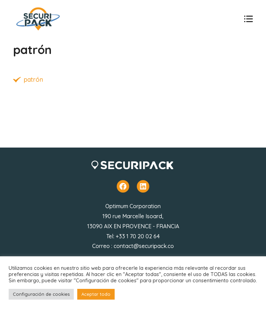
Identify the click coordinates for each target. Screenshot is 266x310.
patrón (33, 79)
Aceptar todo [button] (95, 294)
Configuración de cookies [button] (41, 294)
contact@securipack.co (144, 245)
